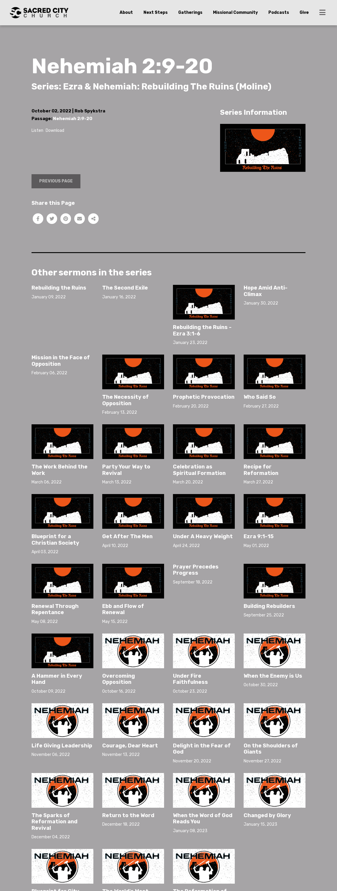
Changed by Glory (267, 815)
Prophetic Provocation (203, 397)
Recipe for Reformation (261, 469)
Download (55, 130)
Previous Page (56, 181)
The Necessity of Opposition (125, 400)
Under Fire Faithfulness (190, 679)
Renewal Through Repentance (55, 609)
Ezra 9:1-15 (259, 536)
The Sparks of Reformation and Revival (54, 821)
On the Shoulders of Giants (271, 748)
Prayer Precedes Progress (196, 569)
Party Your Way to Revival (126, 469)
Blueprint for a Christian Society (55, 539)
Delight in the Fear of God (202, 748)
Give (304, 12)
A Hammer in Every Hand (57, 679)
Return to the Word (128, 815)
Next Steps (155, 12)
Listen (37, 130)
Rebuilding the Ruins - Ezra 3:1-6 (202, 330)
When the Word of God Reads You (202, 818)
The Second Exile (125, 288)
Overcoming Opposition (118, 679)
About (126, 12)
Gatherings (190, 12)
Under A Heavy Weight (203, 536)
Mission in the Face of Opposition (61, 360)
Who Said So (260, 397)
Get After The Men (127, 536)
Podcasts (278, 12)
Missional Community (235, 12)
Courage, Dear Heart (130, 745)
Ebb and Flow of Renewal (123, 609)
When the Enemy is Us (273, 676)
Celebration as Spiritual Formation (199, 469)
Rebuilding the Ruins (59, 288)
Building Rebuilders (269, 606)
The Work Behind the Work (59, 469)
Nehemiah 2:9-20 (72, 118)
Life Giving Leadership (62, 745)
